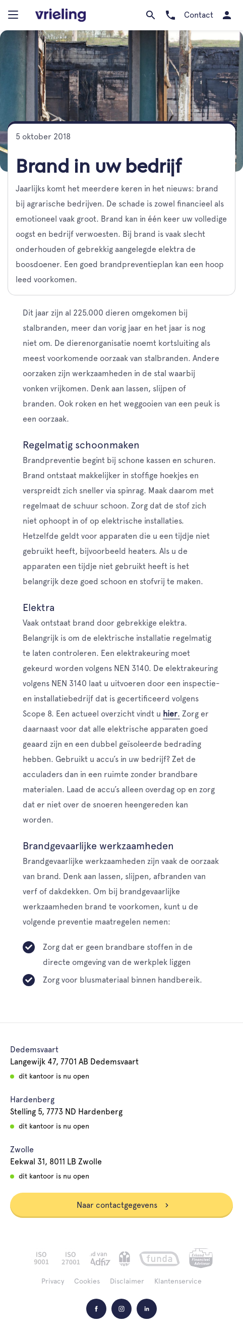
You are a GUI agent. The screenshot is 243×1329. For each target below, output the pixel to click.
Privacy (52, 1281)
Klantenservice (178, 1281)
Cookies (87, 1281)
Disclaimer (127, 1281)
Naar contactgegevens (123, 1205)
